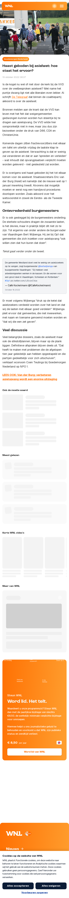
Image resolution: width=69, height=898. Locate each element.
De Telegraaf (20, 97)
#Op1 (7, 280)
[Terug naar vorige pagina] (5, 49)
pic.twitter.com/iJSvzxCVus (24, 280)
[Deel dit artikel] (64, 49)
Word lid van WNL (34, 752)
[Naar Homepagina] (9, 6)
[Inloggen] (54, 6)
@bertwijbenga (45, 266)
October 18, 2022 (12, 290)
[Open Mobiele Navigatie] (61, 6)
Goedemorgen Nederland (16, 59)
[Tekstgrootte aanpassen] (56, 49)
